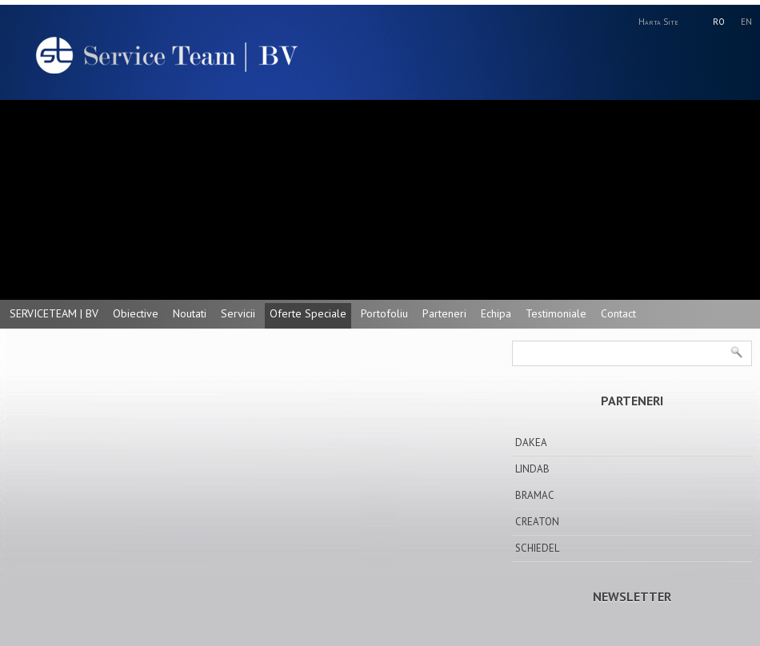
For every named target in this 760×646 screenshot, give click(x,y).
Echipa (496, 313)
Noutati (189, 313)
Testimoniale (556, 313)
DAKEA (531, 442)
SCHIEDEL (537, 548)
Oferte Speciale (308, 313)
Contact (618, 313)
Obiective (135, 313)
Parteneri (444, 313)
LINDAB (532, 469)
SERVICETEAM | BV (54, 313)
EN (746, 21)
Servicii (238, 313)
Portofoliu (384, 313)
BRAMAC (534, 495)
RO (719, 21)
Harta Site (658, 21)
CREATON (537, 521)
